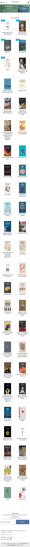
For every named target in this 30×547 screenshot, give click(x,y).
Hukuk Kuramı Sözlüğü (22, 214)
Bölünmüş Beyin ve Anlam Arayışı (22, 275)
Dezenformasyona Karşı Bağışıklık (22, 133)
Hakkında (3, 537)
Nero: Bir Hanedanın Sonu (7, 158)
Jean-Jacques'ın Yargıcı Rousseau (22, 33)
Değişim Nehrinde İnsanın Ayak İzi (7, 234)
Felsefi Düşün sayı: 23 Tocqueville (22, 439)
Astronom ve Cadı (22, 233)
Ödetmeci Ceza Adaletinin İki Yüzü (7, 439)
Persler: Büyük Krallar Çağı (7, 419)
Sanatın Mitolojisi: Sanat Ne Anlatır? (22, 458)
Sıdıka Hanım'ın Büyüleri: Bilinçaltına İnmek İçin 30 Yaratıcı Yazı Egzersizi (7, 398)
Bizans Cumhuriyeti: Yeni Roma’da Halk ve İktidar (22, 478)
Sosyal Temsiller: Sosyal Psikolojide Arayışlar (7, 355)
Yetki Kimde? (22, 294)
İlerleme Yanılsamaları (22, 253)
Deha (7, 69)
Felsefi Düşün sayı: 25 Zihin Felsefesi (7, 33)
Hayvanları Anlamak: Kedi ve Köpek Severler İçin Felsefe (22, 355)
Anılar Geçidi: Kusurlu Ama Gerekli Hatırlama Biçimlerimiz (7, 255)
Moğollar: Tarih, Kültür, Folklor (7, 458)
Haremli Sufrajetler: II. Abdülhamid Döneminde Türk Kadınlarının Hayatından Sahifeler (7, 136)
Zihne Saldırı (7, 194)
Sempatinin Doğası (22, 176)
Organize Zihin (22, 90)
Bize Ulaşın (10, 537)
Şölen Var (7, 52)
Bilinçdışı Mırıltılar (22, 157)
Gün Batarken (22, 52)
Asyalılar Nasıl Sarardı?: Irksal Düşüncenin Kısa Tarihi (7, 479)
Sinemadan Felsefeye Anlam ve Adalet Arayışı (22, 334)
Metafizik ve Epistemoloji (22, 195)
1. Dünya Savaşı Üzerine (8, 312)
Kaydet (23, 522)
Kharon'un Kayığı (7, 176)
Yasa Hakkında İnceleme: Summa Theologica (7, 376)
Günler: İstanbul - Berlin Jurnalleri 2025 (7, 91)
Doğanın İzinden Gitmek (7, 214)
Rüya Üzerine (22, 499)
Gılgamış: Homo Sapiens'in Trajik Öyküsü (22, 313)
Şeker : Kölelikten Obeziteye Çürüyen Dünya (22, 397)
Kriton (7, 499)
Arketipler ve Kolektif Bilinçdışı (7, 333)
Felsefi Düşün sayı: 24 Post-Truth (7, 275)
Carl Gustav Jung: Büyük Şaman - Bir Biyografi (22, 71)
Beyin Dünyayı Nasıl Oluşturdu (22, 375)
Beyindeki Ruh (7, 294)
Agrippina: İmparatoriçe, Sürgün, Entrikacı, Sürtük (22, 112)
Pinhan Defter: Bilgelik (22, 419)
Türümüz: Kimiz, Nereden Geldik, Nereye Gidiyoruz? (7, 111)
